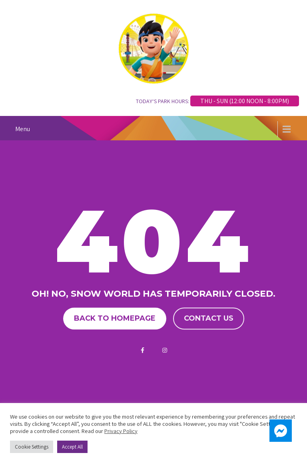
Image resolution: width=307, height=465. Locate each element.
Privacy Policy (121, 431)
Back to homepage (114, 318)
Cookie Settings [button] (31, 446)
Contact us (208, 318)
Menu (22, 129)
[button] (280, 430)
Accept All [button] (72, 446)
